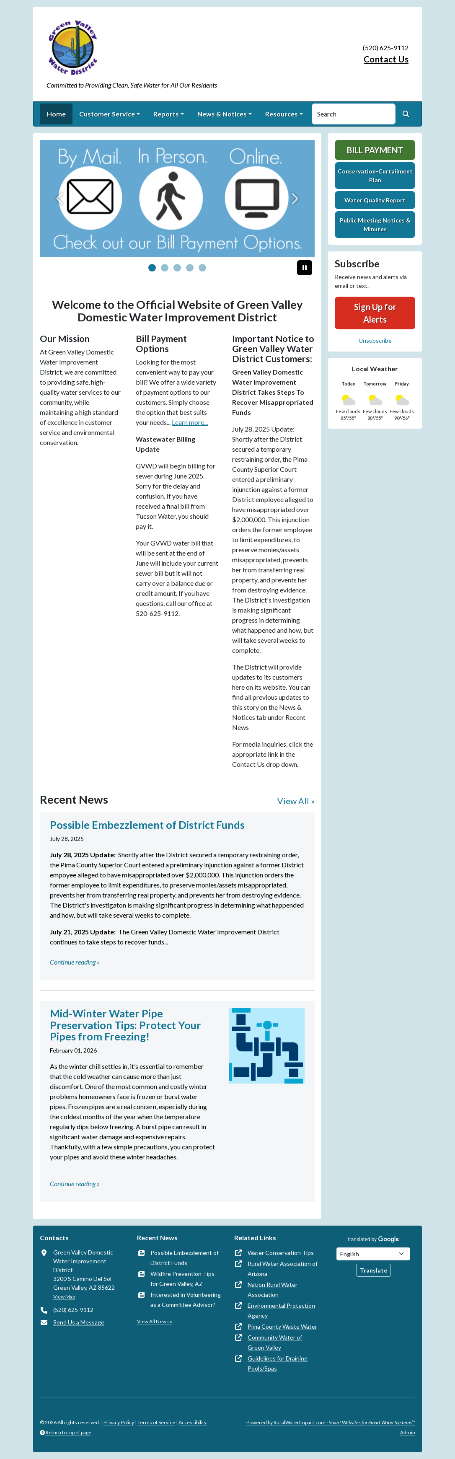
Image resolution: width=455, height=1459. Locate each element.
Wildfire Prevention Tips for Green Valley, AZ (182, 1278)
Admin (407, 1432)
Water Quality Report (375, 200)
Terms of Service (156, 1422)
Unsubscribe (375, 340)
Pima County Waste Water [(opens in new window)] (282, 1326)
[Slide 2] (177, 267)
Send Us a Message (78, 1322)
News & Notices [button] (222, 114)
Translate (373, 1270)
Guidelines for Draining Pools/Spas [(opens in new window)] (278, 1363)
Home (56, 114)
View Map (64, 1296)
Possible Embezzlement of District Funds (184, 1257)
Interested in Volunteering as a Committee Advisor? (185, 1299)
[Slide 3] (190, 267)
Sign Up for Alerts (375, 313)
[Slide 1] (164, 267)
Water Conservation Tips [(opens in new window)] (281, 1252)
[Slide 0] (152, 267)
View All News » (154, 1321)
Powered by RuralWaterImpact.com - (330, 1422)
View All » (296, 801)
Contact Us (386, 59)
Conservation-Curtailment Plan (375, 176)
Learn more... (190, 422)
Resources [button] (281, 114)
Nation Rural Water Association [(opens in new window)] (272, 1289)
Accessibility (192, 1422)
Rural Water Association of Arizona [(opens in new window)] (283, 1268)
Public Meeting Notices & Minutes (375, 225)
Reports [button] (166, 114)
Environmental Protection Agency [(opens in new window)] (281, 1310)
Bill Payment (375, 150)
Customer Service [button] (107, 114)
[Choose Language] (373, 1253)
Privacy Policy (118, 1422)
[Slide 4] (202, 267)
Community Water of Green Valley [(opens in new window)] (275, 1342)
